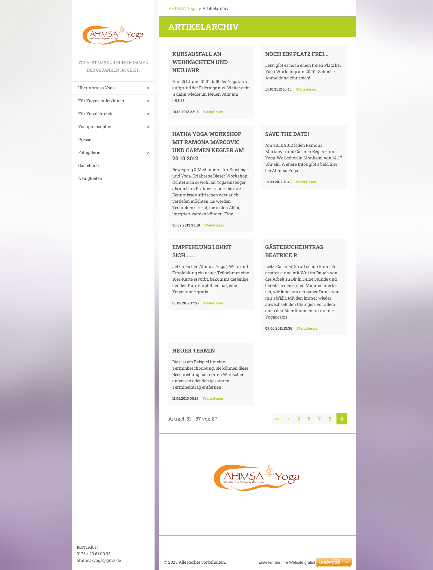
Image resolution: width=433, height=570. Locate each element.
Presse (84, 139)
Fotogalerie (89, 152)
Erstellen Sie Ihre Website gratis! (286, 562)
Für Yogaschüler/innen (101, 100)
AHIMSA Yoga (182, 8)
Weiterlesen (213, 111)
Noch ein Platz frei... (297, 53)
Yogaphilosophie (94, 126)
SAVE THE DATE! (287, 133)
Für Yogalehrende (95, 113)
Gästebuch (88, 165)
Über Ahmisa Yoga (96, 88)
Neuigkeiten (90, 178)
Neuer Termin (193, 350)
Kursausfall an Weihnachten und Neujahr (200, 62)
